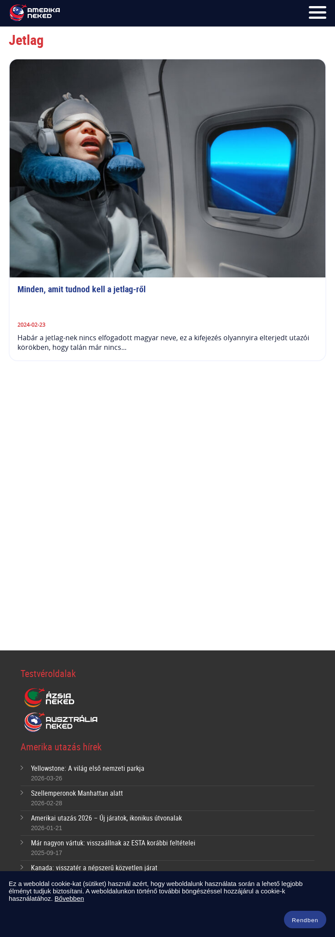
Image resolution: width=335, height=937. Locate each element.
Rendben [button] (305, 920)
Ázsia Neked (49, 698)
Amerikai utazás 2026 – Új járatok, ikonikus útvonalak (106, 818)
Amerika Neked (36, 13)
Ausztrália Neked (61, 722)
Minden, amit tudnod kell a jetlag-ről (82, 289)
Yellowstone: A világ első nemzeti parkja (87, 768)
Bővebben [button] (69, 898)
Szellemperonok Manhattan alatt (77, 793)
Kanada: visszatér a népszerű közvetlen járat (94, 867)
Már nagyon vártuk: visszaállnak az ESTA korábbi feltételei (113, 843)
